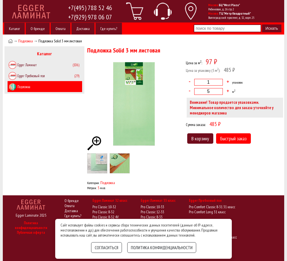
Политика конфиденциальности (31, 225)
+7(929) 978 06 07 (90, 17)
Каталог (14, 28)
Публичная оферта (31, 232)
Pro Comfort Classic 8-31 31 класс (212, 206)
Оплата (60, 28)
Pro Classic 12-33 (152, 211)
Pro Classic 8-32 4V (105, 216)
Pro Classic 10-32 (104, 206)
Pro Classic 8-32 (103, 211)
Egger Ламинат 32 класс (109, 200)
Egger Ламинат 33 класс (158, 200)
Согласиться (106, 247)
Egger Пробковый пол (205, 200)
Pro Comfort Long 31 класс (207, 211)
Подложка (25, 41)
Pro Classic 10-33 (152, 206)
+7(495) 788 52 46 (90, 7)
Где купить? (108, 28)
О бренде (38, 28)
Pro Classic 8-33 (152, 216)
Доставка (83, 28)
